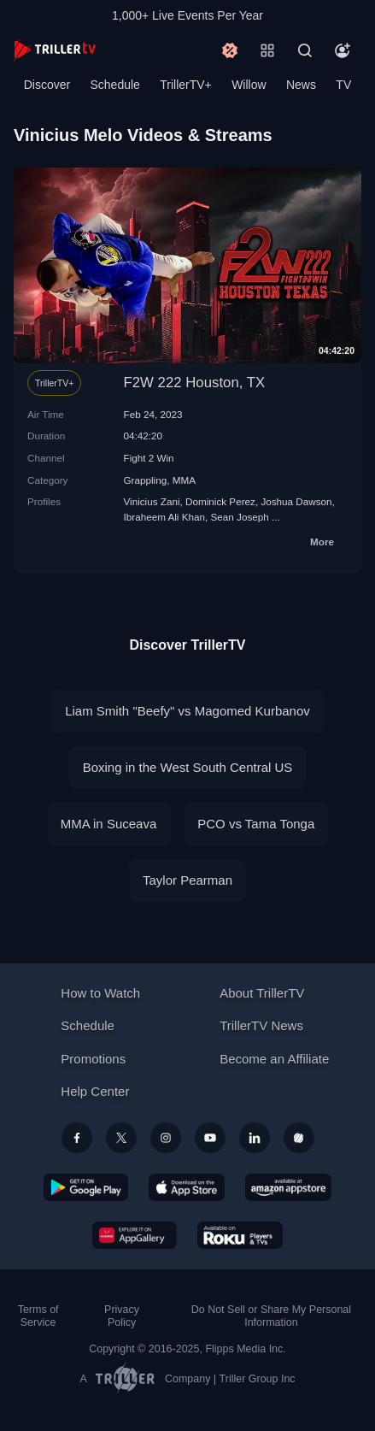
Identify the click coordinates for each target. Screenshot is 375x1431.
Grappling (145, 480)
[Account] (342, 50)
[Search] (305, 50)
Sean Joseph (240, 516)
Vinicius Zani (152, 501)
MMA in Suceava (109, 823)
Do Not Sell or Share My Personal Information (271, 1316)
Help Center (95, 1091)
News (301, 84)
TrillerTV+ (186, 84)
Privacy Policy (121, 1316)
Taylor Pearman (187, 880)
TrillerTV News (261, 1025)
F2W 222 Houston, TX (195, 382)
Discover (47, 84)
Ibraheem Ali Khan (165, 516)
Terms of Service (38, 1316)
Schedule (115, 84)
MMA (184, 480)
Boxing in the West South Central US (188, 767)
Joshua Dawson (296, 501)
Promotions (93, 1058)
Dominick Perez (220, 501)
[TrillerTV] (55, 50)
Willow (248, 84)
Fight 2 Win (149, 457)
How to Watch (100, 993)
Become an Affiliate (274, 1058)
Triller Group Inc (258, 1379)
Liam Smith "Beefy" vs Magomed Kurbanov (187, 711)
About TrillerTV (262, 993)
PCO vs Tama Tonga (255, 823)
